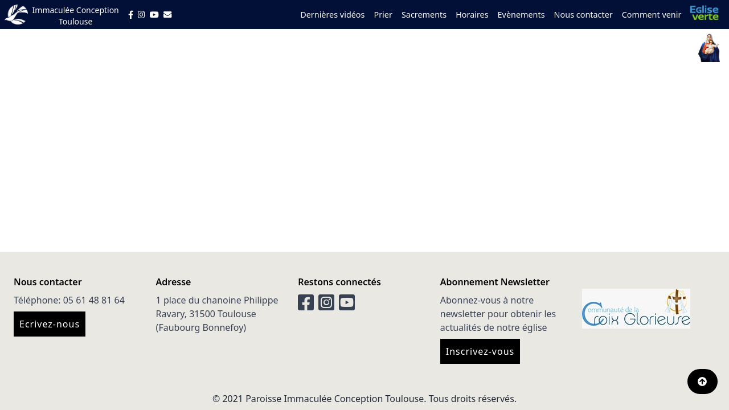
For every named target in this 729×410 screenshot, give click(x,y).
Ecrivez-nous (49, 324)
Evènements (521, 14)
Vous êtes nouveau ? (270, 48)
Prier (383, 14)
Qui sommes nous (377, 48)
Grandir (510, 48)
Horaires (472, 14)
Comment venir (652, 14)
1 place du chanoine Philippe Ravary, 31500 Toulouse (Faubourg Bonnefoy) (217, 314)
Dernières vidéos (332, 14)
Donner (671, 48)
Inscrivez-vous (480, 351)
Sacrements (424, 14)
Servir (553, 48)
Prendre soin (610, 48)
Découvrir (457, 48)
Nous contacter (583, 14)
